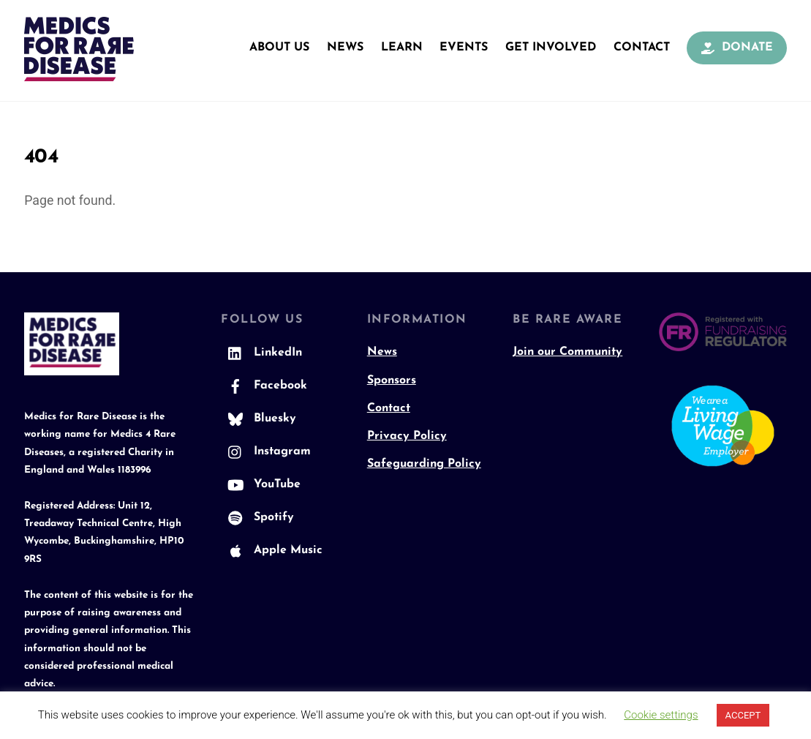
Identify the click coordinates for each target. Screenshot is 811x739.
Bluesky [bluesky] (258, 418)
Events (464, 47)
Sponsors (391, 380)
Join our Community (567, 352)
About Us (279, 47)
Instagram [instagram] (266, 451)
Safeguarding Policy (424, 464)
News (345, 47)
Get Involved (550, 47)
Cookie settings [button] (661, 714)
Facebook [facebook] (264, 385)
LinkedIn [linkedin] (261, 353)
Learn (402, 47)
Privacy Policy (407, 436)
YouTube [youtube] (261, 484)
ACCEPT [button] (743, 715)
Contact (642, 47)
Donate (737, 47)
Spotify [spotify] (257, 517)
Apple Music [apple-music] (271, 550)
